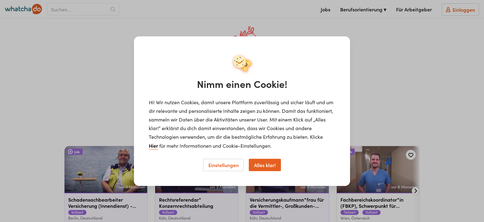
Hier (153, 145)
